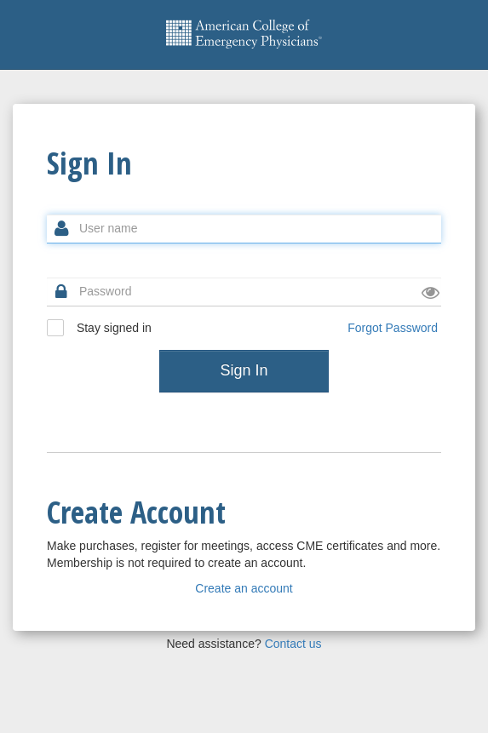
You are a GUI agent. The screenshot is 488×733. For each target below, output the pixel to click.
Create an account (243, 588)
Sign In (243, 370)
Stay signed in (99, 327)
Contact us (293, 643)
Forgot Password (392, 328)
